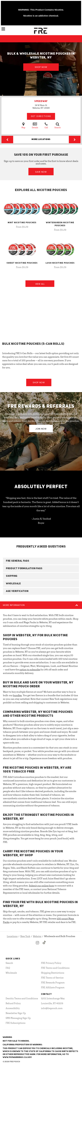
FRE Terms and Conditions (55, 967)
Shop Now (41, 67)
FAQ (8, 967)
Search (57, 125)
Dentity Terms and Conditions (22, 998)
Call (46, 125)
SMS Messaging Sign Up (18, 1018)
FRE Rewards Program (53, 982)
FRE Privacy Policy (51, 963)
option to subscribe (29, 669)
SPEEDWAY (41, 101)
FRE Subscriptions (15, 1023)
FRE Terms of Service (52, 977)
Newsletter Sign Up (16, 1013)
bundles (17, 695)
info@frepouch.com (52, 1008)
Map (23, 125)
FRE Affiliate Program (53, 987)
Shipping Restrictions (52, 972)
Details (35, 125)
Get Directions (41, 116)
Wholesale (11, 972)
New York (25, 936)
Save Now (41, 171)
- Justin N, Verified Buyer (41, 520)
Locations (12, 936)
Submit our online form (41, 885)
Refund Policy (13, 1003)
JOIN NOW (41, 428)
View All (40, 283)
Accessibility (13, 1008)
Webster (37, 936)
